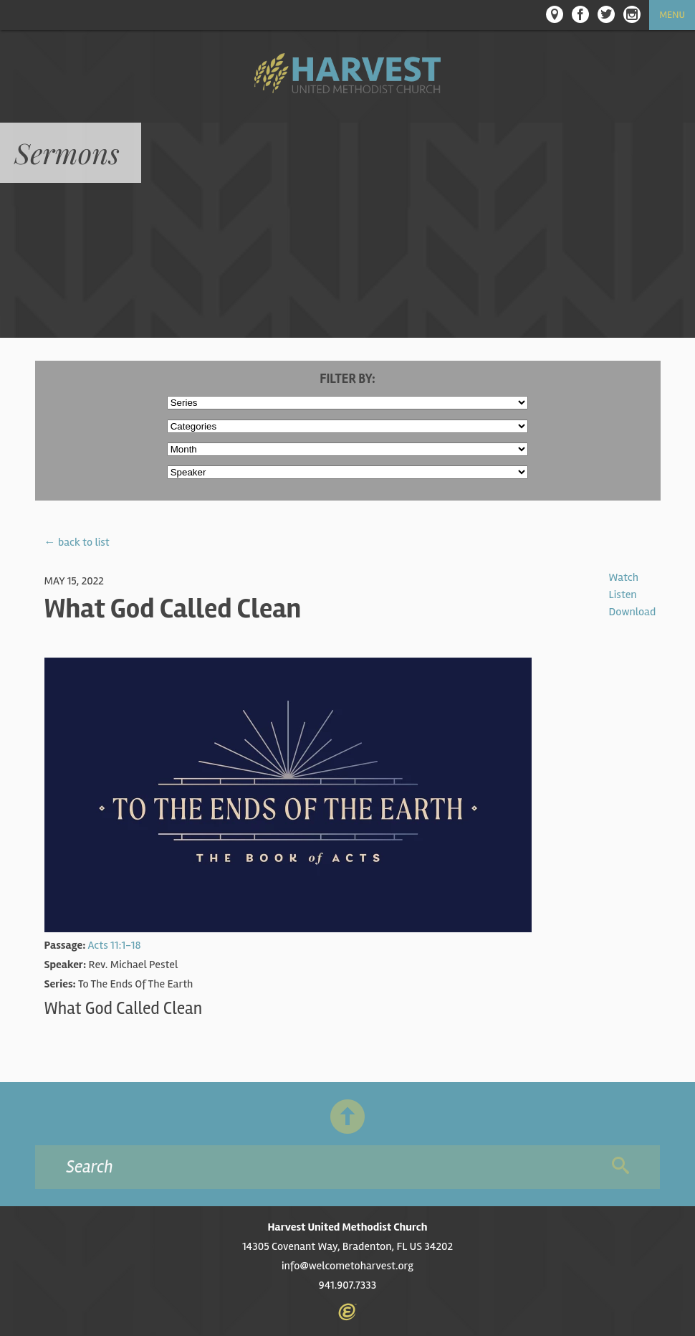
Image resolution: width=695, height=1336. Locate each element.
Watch (623, 577)
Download (632, 612)
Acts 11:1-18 (113, 945)
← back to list (77, 542)
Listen (623, 594)
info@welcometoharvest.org (347, 1266)
